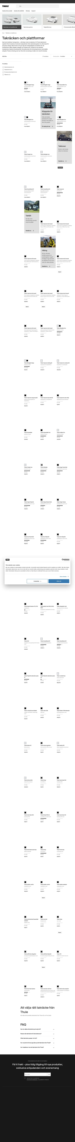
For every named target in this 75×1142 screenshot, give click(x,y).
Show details (63, 576)
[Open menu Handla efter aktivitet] (20, 11)
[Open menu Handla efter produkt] (8, 11)
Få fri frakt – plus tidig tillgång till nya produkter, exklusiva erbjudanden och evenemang (37, 1066)
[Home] (9, 6)
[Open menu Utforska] (28, 11)
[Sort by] (66, 56)
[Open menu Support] (34, 11)
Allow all (59, 581)
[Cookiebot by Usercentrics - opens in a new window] (63, 560)
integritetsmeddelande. (32, 1079)
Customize (37, 581)
